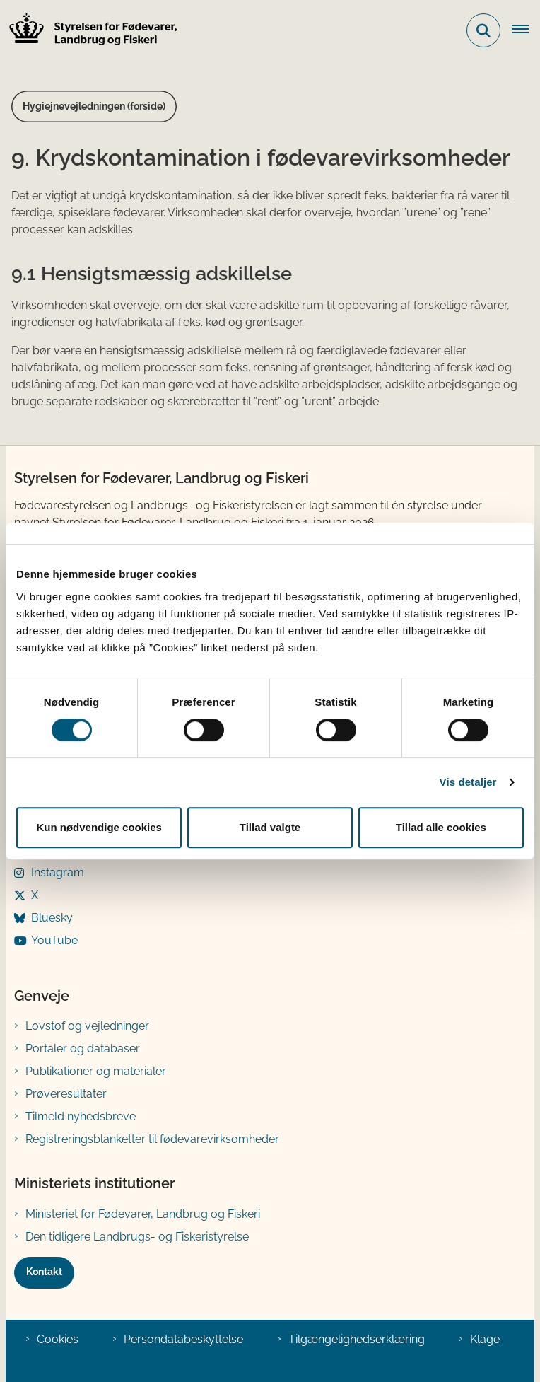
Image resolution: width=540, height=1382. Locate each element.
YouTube (54, 940)
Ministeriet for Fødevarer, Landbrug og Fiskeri (142, 1214)
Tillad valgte (270, 827)
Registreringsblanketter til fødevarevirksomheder (152, 1139)
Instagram (57, 872)
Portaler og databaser (82, 1048)
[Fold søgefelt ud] (483, 30)
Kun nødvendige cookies (99, 827)
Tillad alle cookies (441, 827)
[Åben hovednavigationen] (526, 30)
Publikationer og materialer (95, 1071)
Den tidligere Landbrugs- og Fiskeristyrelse (137, 1236)
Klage (485, 1339)
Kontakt (44, 1271)
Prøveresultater (66, 1094)
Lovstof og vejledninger (87, 1026)
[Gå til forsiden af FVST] (89, 30)
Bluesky (52, 917)
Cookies (57, 1339)
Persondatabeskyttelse (183, 1339)
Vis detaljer (468, 782)
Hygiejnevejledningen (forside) (94, 106)
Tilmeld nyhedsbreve (80, 1116)
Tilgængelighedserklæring (356, 1339)
